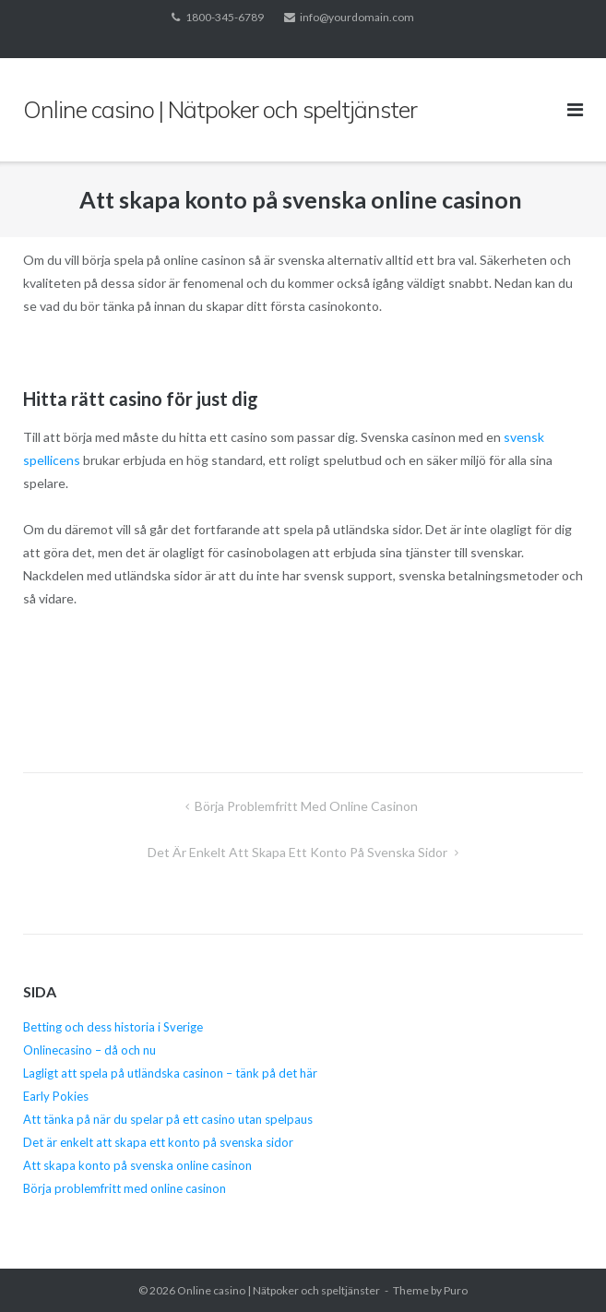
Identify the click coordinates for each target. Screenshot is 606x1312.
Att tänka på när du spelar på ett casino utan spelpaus (169, 1119)
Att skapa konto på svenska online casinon (139, 1165)
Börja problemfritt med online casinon (308, 806)
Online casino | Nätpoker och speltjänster (278, 1290)
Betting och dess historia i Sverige (113, 1027)
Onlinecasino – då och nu (89, 1050)
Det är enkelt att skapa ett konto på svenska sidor (299, 852)
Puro (456, 1290)
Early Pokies (56, 1096)
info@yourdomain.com (357, 17)
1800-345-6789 (224, 17)
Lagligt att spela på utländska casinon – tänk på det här (170, 1073)
